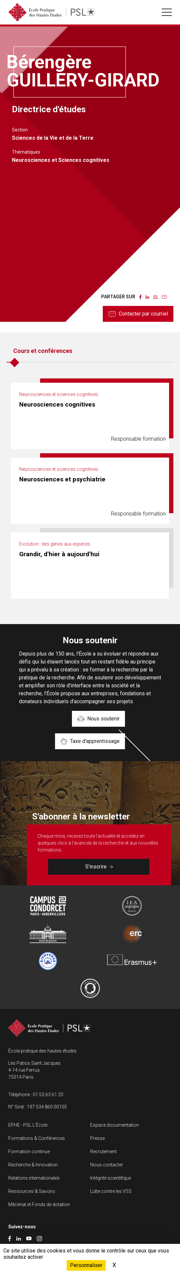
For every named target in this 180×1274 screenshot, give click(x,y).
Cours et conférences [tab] (42, 350)
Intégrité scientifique (110, 1178)
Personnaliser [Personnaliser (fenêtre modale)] (86, 1265)
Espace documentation (114, 1125)
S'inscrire (99, 866)
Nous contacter (106, 1164)
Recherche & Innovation (33, 1164)
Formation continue (29, 1151)
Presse (97, 1138)
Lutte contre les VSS (111, 1191)
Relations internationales (34, 1178)
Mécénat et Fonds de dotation (39, 1204)
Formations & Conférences (36, 1138)
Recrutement (103, 1151)
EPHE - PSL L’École (27, 1125)
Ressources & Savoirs (31, 1191)
